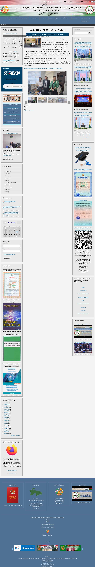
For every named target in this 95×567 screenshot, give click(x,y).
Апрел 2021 (6, 404)
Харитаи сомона (76, 2)
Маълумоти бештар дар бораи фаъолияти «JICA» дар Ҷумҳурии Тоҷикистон (43, 68)
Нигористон (44, 18)
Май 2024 (6, 422)
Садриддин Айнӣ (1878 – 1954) (13, 105)
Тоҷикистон (15, 18)
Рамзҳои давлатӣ (59, 498)
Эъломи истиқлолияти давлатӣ (36, 500)
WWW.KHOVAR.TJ (12, 81)
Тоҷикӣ (68, 14)
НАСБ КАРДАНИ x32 (12, 470)
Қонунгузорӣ (34, 18)
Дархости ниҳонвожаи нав (9, 254)
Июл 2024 (6, 425)
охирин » (18, 435)
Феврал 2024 (6, 417)
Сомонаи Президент (47, 535)
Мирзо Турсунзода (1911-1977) (13, 112)
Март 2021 (6, 402)
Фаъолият (75, 18)
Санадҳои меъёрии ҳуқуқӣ (83, 293)
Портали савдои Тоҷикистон (83, 303)
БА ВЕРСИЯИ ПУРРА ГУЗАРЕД (10, 33)
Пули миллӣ (36, 508)
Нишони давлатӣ (59, 501)
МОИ (83, 300)
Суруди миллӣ (59, 503)
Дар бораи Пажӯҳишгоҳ (63, 18)
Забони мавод (27, 105)
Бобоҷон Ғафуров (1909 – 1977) (13, 109)
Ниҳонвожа (5, 249)
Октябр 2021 (6, 406)
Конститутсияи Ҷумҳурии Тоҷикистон (13, 505)
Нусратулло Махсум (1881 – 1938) (13, 119)
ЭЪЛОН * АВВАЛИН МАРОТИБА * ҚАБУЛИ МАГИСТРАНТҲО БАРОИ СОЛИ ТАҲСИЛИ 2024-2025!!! (83, 149)
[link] (47, 34)
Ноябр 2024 (6, 431)
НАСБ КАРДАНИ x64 (12, 473)
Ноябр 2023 (6, 412)
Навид (83, 287)
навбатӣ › (15, 51)
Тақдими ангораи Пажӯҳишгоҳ (83, 324)
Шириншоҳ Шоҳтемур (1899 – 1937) (13, 122)
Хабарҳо (51, 18)
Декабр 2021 (6, 407)
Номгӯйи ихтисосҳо (83, 200)
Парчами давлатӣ (59, 500)
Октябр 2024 (6, 430)
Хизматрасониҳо (85, 18)
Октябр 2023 (6, 410)
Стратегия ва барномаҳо (83, 297)
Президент (24, 18)
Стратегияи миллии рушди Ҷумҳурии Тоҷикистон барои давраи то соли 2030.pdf (11, 207)
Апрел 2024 (6, 420)
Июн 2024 (6, 423)
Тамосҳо (85, 2)
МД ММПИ (83, 307)
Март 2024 (6, 418)
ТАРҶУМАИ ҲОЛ (7, 155)
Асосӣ (67, 2)
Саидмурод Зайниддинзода (12, 133)
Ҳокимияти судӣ (36, 506)
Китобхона (84, 21)
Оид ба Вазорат (83, 290)
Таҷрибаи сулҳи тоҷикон (36, 503)
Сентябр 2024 (7, 428)
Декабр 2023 (6, 414)
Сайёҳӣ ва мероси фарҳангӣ (83, 313)
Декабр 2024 (6, 433)
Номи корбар (6, 243)
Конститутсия (36, 501)
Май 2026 (11, 222)
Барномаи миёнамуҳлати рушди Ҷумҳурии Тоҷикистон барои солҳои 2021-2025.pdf (11, 214)
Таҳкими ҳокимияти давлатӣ (36, 505)
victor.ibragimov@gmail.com (9, 60)
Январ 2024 (6, 415)
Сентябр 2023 (7, 409)
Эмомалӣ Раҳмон (13, 115)
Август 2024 (6, 426)
